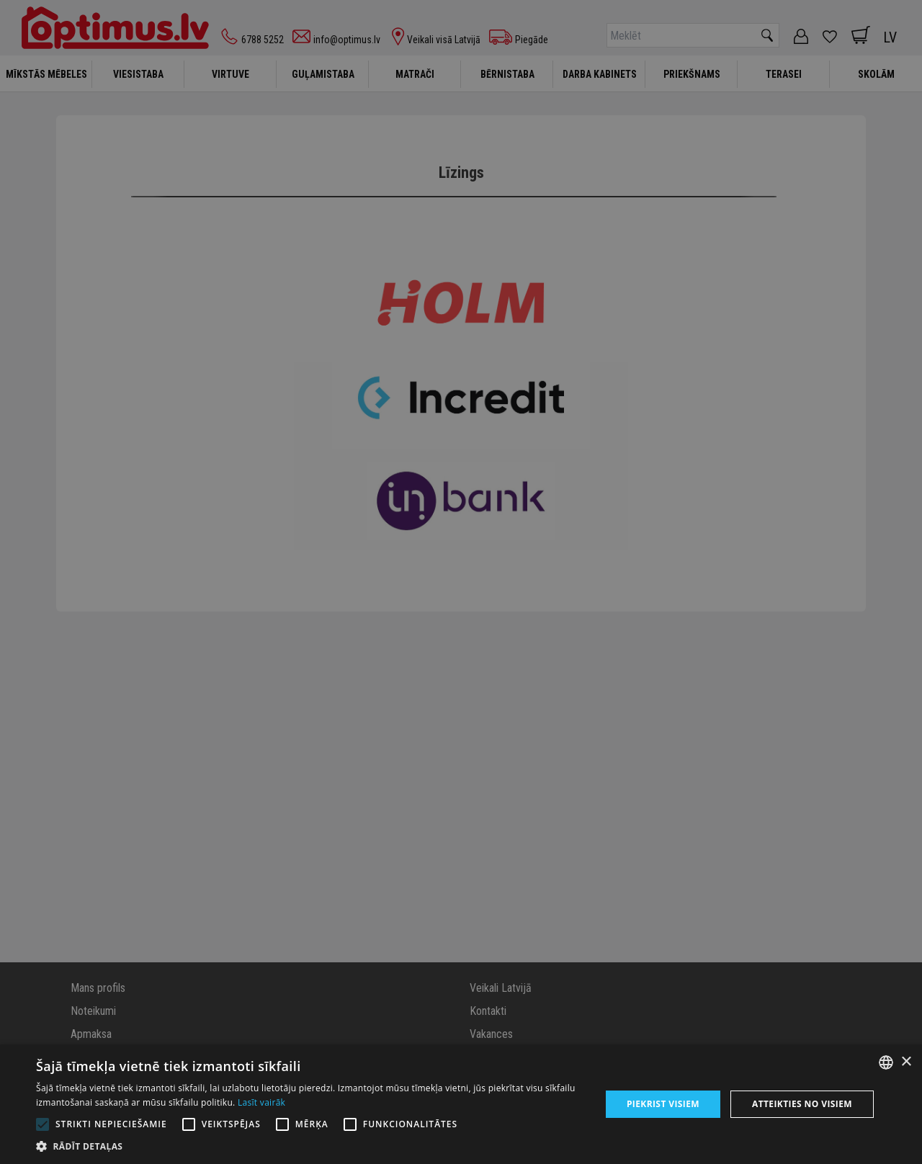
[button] (310, 1146)
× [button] (905, 1062)
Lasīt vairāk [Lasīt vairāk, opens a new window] (261, 1102)
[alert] (461, 582)
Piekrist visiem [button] (663, 1104)
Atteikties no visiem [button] (802, 1104)
